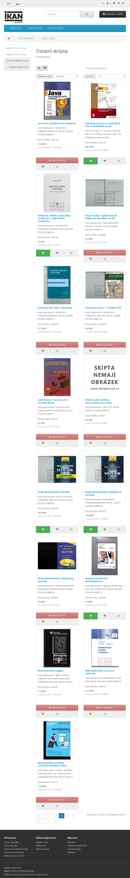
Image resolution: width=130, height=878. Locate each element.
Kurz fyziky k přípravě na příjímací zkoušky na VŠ (101, 217)
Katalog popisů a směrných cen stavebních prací (102, 125)
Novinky (71, 852)
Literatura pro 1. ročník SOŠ (103, 307)
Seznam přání (74, 849)
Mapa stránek (42, 849)
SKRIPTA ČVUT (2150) (16, 48)
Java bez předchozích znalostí (57, 123)
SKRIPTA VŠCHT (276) (16, 54)
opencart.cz (18, 874)
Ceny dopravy (10, 845)
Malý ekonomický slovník (54, 492)
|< (39, 815)
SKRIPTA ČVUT (16, 28)
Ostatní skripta (48, 38)
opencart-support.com (37, 874)
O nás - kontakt (11, 842)
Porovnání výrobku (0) (96, 68)
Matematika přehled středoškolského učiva (52, 764)
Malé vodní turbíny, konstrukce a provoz (98, 401)
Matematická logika (50, 670)
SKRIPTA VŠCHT (35, 28)
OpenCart (16, 867)
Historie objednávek (77, 845)
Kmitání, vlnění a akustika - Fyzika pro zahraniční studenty (55, 218)
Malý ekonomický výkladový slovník (103, 493)
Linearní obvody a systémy (55, 307)
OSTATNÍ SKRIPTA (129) (17, 60)
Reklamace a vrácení (14, 855)
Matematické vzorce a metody (99, 672)
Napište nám (42, 842)
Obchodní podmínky (14, 852)
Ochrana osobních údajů (16, 849)
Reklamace (41, 845)
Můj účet (71, 842)
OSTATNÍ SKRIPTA (55, 28)
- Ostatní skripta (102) (17, 67)
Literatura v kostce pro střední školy (53, 401)
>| (55, 821)
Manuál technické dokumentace (96, 580)
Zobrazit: (89, 76)
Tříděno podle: (45, 76)
